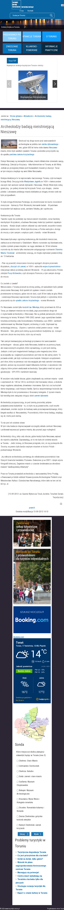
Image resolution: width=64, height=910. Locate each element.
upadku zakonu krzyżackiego (27, 300)
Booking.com (18, 637)
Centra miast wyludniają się (29, 876)
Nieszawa (53, 147)
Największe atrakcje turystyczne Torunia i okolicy (25, 65)
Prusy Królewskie (14, 273)
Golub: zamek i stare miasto (30, 776)
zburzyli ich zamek (18, 266)
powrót (32, 507)
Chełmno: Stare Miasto (28, 760)
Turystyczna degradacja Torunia (31, 852)
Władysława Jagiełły (32, 181)
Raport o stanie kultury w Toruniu (32, 893)
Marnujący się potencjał (28, 872)
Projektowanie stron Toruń (55, 909)
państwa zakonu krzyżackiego (21, 154)
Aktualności (28, 116)
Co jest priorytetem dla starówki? (32, 855)
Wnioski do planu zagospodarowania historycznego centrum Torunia (31, 865)
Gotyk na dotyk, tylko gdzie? (30, 859)
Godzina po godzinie (23, 698)
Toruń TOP (12, 61)
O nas (22, 11)
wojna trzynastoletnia (51, 266)
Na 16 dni (19, 700)
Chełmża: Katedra (26, 771)
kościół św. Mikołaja (31, 307)
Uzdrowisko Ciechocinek (29, 766)
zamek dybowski (41, 395)
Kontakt (30, 11)
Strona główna (16, 116)
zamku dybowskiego (50, 144)
